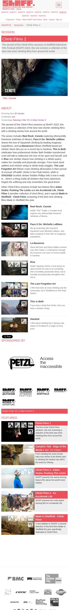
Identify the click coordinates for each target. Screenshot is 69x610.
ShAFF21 (46, 12)
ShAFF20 (37, 12)
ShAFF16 (4, 12)
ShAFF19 (29, 12)
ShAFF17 (13, 12)
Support (52, 20)
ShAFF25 (33, 16)
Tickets (18, 20)
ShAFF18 (21, 12)
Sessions (18, 25)
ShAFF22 (54, 12)
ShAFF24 (25, 16)
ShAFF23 (62, 12)
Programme (10, 20)
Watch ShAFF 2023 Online (32, 20)
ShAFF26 (42, 16)
